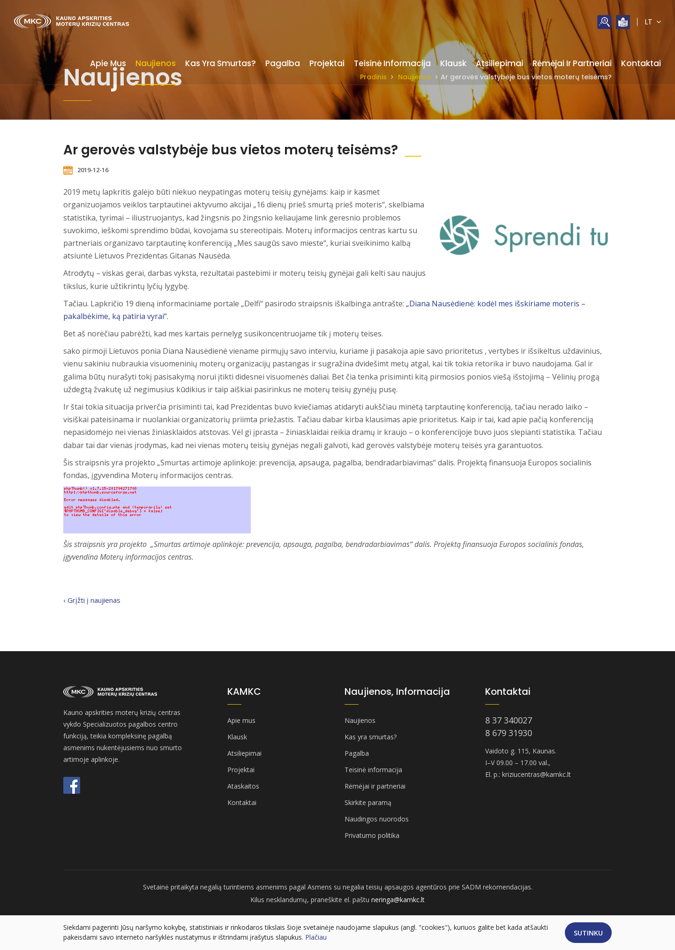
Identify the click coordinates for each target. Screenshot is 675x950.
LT (653, 22)
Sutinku (588, 932)
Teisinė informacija (392, 63)
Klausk (453, 63)
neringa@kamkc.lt (398, 899)
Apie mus (108, 63)
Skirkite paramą (368, 802)
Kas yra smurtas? (220, 63)
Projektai (327, 63)
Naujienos (155, 63)
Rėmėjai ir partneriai (572, 63)
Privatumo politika (372, 835)
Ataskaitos (243, 786)
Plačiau (316, 937)
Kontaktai (641, 63)
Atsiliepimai (499, 63)
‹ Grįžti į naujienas (91, 600)
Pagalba (282, 63)
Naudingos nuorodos (377, 818)
